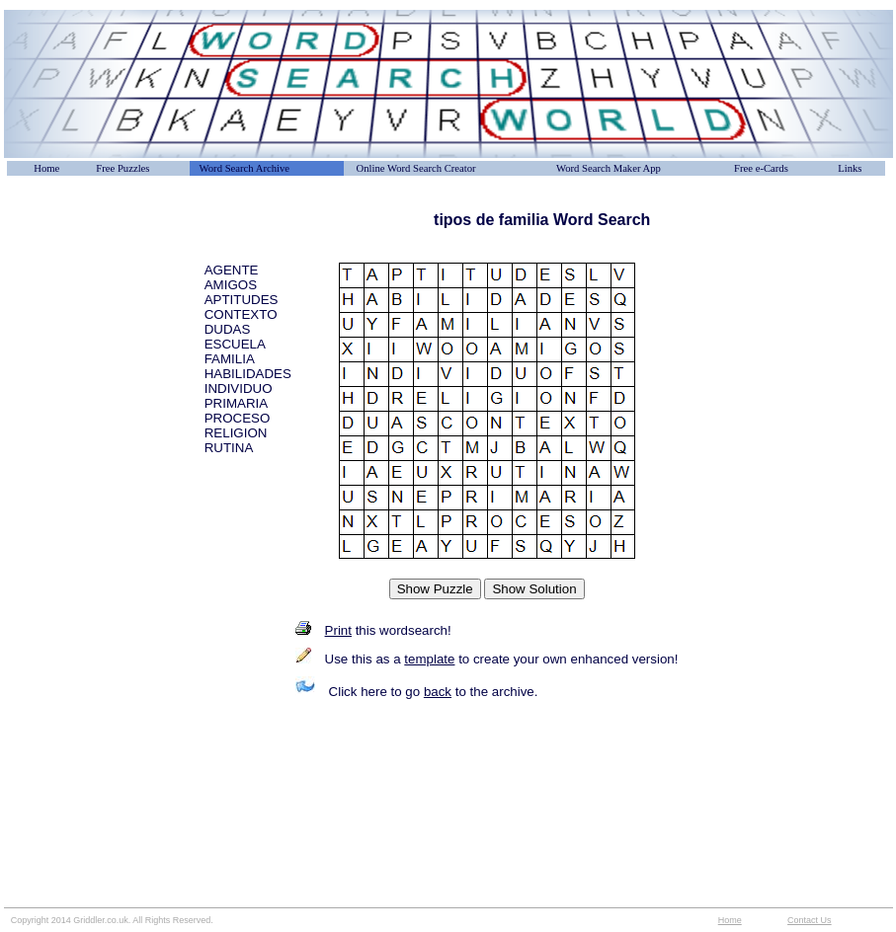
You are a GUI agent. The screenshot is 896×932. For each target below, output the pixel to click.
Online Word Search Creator (416, 168)
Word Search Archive (244, 168)
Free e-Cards (761, 168)
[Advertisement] (102, 255)
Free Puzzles (122, 168)
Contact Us (809, 920)
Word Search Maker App (608, 168)
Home (46, 168)
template (429, 659)
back (437, 691)
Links (849, 168)
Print (338, 630)
